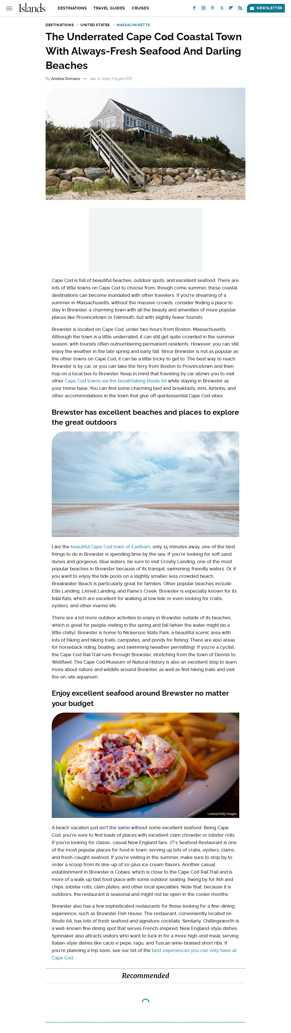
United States (95, 25)
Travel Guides (109, 8)
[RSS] (240, 9)
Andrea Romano (65, 78)
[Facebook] (194, 9)
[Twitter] (221, 9)
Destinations (72, 8)
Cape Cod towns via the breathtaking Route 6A (116, 380)
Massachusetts (133, 25)
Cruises (140, 8)
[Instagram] (203, 9)
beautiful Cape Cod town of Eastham (110, 546)
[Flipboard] (231, 9)
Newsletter (266, 8)
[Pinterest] (212, 9)
